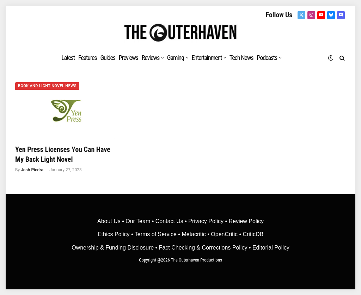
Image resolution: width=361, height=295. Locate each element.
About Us (109, 221)
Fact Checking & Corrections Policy (203, 248)
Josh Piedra (32, 169)
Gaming (175, 57)
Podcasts (267, 57)
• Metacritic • (194, 234)
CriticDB (253, 234)
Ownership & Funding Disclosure (113, 248)
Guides (107, 57)
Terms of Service (156, 234)
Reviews (150, 57)
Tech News (241, 57)
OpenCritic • (227, 234)
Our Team (138, 221)
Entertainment (206, 57)
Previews (128, 57)
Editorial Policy (270, 248)
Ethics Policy (114, 234)
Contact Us (169, 221)
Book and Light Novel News (47, 86)
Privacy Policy (206, 221)
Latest (68, 57)
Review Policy (246, 221)
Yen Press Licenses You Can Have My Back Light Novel (62, 154)
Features (87, 57)
